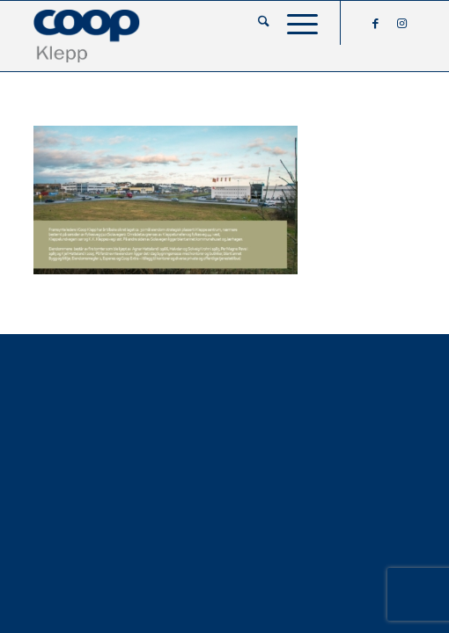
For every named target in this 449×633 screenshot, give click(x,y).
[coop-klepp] (186, 36)
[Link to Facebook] (376, 23)
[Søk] (254, 23)
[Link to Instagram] (402, 23)
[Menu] (293, 23)
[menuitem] (254, 23)
